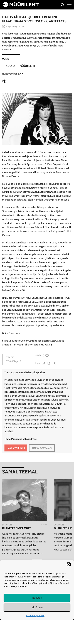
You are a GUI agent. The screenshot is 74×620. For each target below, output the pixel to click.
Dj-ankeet (8, 524)
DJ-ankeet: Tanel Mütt (16, 528)
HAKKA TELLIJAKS (16, 448)
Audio (10, 66)
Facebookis (14, 333)
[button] (68, 564)
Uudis (5, 58)
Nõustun (37, 597)
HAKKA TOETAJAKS (42, 448)
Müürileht (27, 66)
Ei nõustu (37, 607)
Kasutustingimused (35, 615)
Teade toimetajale (13, 359)
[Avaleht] (21, 6)
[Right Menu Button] (69, 4)
